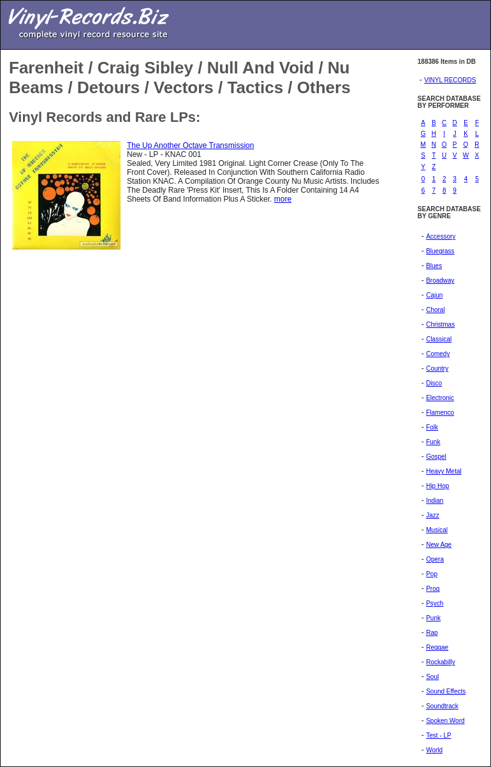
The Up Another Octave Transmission (190, 145)
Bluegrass (440, 251)
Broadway (440, 280)
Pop (431, 573)
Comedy (438, 353)
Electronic (440, 397)
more (282, 199)
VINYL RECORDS (450, 80)
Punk (433, 618)
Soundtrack (442, 706)
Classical (438, 339)
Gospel (436, 456)
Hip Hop (437, 485)
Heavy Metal (444, 471)
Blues (434, 265)
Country (437, 368)
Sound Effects (445, 691)
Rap (431, 632)
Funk (433, 441)
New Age (438, 544)
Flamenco (440, 412)
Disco (434, 383)
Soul (432, 676)
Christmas (440, 324)
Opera (435, 559)
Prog (432, 588)
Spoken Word (445, 720)
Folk (432, 427)
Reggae (437, 647)
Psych (434, 603)
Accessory (440, 236)
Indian (434, 500)
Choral (435, 309)
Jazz (432, 515)
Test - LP (438, 735)
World (434, 750)
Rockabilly (440, 662)
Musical (437, 529)
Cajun (434, 295)
